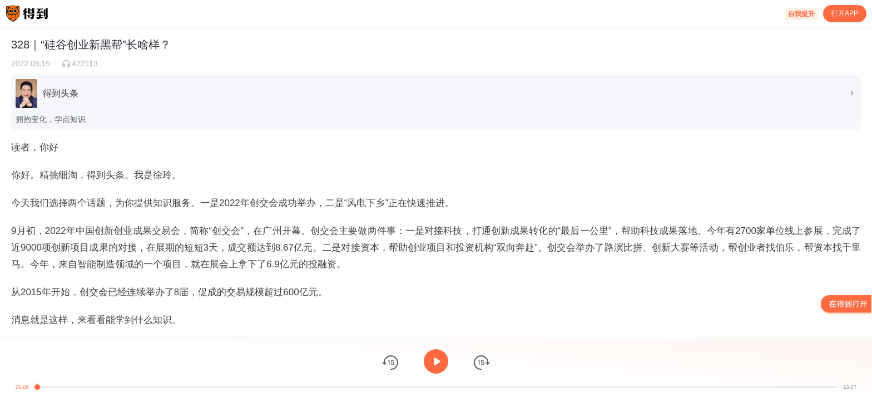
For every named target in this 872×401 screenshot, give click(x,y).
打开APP (844, 13)
